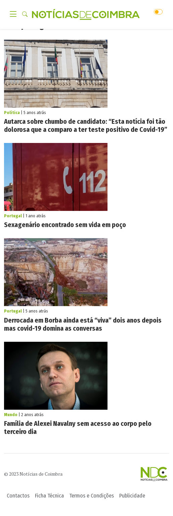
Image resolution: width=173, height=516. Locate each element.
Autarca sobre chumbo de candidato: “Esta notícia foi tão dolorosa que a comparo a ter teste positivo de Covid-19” (85, 125)
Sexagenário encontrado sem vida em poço (65, 225)
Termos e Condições (91, 495)
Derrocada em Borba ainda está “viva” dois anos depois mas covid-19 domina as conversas (83, 324)
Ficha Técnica (49, 495)
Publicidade (132, 495)
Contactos (18, 495)
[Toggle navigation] (15, 14)
